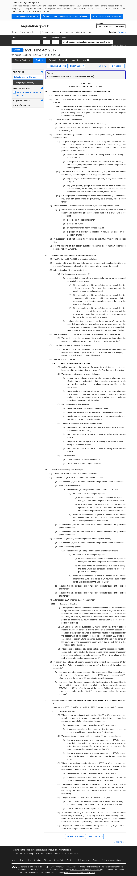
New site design (18, 860)
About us (37, 860)
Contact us (71, 860)
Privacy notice (84, 860)
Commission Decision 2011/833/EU (85, 870)
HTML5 (19, 854)
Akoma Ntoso (52, 854)
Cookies (96, 860)
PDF (38, 854)
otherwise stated (92, 867)
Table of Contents (22, 60)
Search (17, 50)
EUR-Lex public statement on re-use (79, 872)
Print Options (117, 66)
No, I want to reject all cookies (108, 16)
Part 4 (46, 55)
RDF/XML (74, 854)
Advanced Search (118, 45)
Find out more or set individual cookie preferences (67, 16)
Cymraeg (122, 32)
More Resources (79, 60)
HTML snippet (29, 854)
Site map (47, 860)
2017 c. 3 (37, 55)
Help (29, 860)
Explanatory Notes (56, 60)
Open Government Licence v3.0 (59, 867)
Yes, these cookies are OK (27, 16)
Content (39, 60)
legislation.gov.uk (30, 25)
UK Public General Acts (21, 55)
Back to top (121, 842)
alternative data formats (55, 850)
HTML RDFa (64, 854)
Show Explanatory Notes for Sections (29, 93)
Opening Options (21, 100)
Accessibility (59, 860)
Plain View (101, 66)
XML (43, 854)
